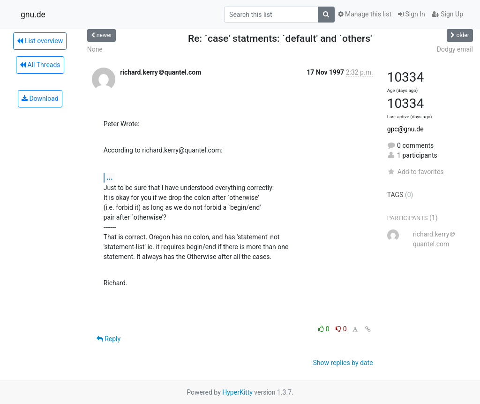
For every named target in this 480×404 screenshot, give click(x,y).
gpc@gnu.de (405, 129)
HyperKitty (237, 392)
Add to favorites (415, 171)
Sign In (411, 14)
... (109, 177)
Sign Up (447, 14)
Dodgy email (455, 49)
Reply (108, 339)
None (95, 49)
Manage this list (364, 14)
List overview (40, 41)
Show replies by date (343, 362)
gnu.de (33, 14)
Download (40, 98)
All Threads (40, 65)
